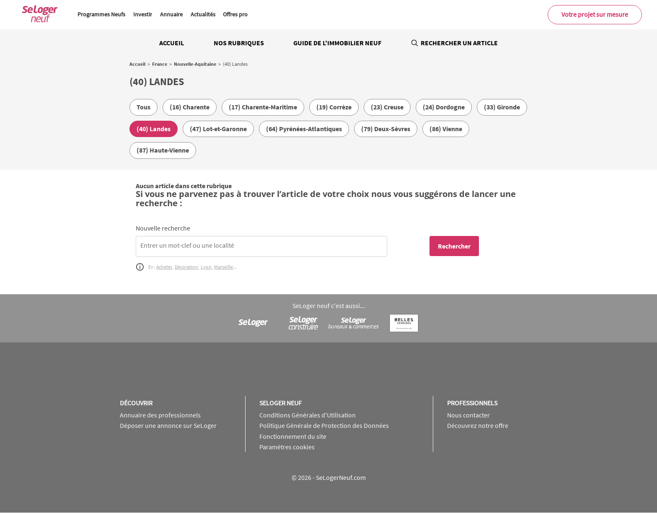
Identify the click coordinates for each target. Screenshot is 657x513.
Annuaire (171, 14)
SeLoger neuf (280, 403)
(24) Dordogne (444, 107)
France (159, 64)
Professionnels (472, 403)
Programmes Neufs (101, 14)
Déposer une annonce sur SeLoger (168, 425)
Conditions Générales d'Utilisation (307, 415)
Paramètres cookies (287, 447)
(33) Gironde (502, 107)
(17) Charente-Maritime (263, 107)
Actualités (203, 14)
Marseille (223, 266)
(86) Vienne (445, 128)
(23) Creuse (387, 107)
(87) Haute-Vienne (163, 150)
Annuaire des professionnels (160, 415)
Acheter (164, 266)
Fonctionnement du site (292, 436)
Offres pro (235, 14)
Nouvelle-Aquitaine (195, 64)
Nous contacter (468, 415)
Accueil (171, 43)
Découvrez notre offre (477, 425)
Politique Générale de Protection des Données (324, 425)
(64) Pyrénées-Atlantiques (304, 128)
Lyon (206, 266)
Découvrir (136, 403)
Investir (142, 14)
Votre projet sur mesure (594, 14)
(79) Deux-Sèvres (385, 128)
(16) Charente (190, 107)
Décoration (186, 266)
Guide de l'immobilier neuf (337, 43)
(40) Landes (154, 128)
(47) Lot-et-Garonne (218, 128)
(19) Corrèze (334, 107)
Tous (143, 107)
